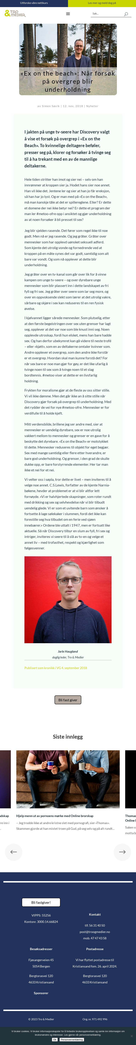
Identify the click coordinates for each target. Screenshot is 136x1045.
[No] (131, 1036)
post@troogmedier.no (95, 932)
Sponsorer (41, 993)
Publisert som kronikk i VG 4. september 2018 (55, 668)
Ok (54, 1039)
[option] (68, 793)
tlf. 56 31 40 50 (95, 925)
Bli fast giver (67, 700)
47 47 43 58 (98, 938)
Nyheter (92, 106)
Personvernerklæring (72, 1039)
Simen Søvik (51, 106)
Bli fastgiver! (41, 902)
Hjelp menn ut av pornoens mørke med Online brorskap (55, 816)
